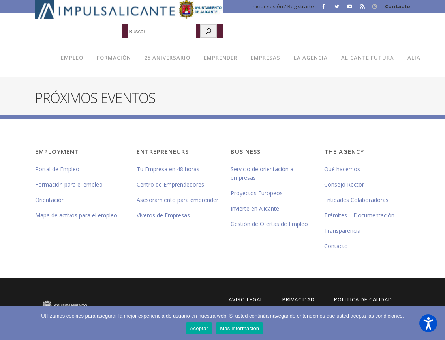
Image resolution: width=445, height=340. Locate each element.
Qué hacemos (342, 169)
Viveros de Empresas (163, 215)
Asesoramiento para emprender (177, 200)
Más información (239, 328)
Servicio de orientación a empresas (262, 173)
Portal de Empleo (57, 169)
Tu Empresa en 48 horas (168, 169)
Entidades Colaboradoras (356, 200)
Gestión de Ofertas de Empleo (269, 224)
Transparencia (342, 230)
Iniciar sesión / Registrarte (283, 6)
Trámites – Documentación (359, 215)
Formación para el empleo (69, 184)
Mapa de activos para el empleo (76, 215)
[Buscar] (208, 31)
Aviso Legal (246, 299)
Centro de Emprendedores (170, 184)
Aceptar (199, 328)
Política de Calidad (363, 299)
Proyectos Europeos (257, 193)
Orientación (50, 200)
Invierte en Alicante (255, 208)
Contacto (397, 6)
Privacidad (298, 299)
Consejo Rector (344, 184)
